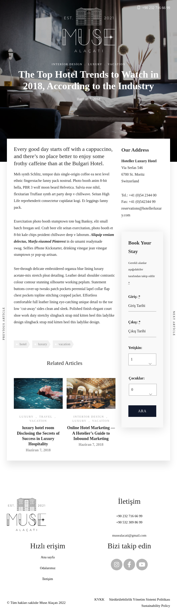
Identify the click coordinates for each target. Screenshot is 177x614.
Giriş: (134, 297)
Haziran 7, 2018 (38, 450)
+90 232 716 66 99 (156, 8)
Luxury (95, 64)
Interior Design (67, 64)
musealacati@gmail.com (129, 535)
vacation (64, 344)
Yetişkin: (135, 348)
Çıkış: (134, 322)
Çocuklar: (137, 378)
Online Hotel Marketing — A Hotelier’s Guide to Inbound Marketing (91, 433)
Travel (45, 416)
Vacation (116, 64)
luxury (42, 344)
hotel (23, 344)
